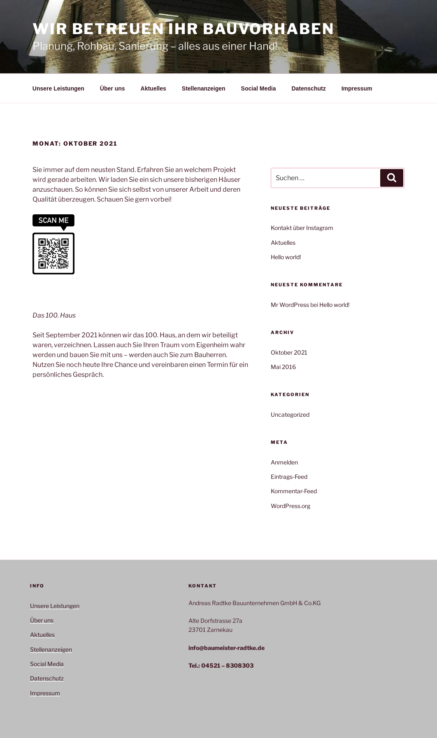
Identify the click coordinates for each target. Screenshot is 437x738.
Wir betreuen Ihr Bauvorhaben (184, 29)
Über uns (112, 88)
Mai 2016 (283, 366)
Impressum (357, 88)
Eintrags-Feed (289, 476)
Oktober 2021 (289, 352)
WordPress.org (290, 505)
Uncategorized (290, 414)
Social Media (258, 88)
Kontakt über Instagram (302, 227)
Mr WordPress (290, 304)
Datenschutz (308, 88)
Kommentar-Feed (294, 490)
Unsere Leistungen (58, 88)
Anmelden (284, 462)
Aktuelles (153, 88)
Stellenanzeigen (203, 88)
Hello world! (286, 256)
